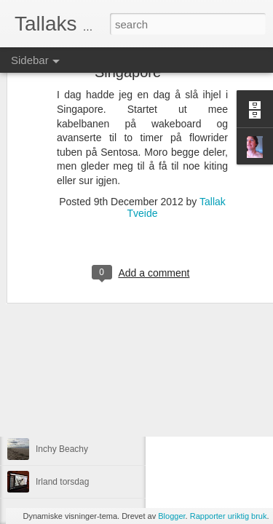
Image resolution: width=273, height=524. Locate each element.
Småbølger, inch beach (80, 383)
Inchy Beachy (62, 449)
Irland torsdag (62, 482)
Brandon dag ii (64, 416)
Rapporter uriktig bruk (228, 516)
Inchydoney (58, 351)
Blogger (171, 516)
